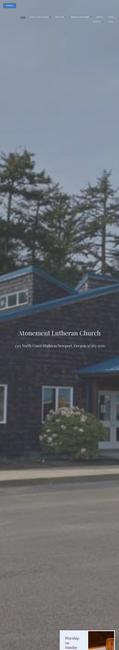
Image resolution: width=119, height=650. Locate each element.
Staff (110, 17)
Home (22, 17)
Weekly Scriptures (81, 17)
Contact (98, 22)
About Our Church (40, 17)
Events (99, 17)
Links (110, 22)
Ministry (60, 17)
